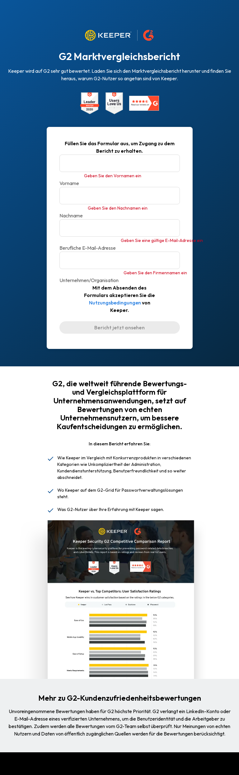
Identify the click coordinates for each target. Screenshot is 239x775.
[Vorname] (119, 163)
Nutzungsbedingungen (115, 302)
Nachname (71, 215)
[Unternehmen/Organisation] (119, 260)
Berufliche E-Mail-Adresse (87, 248)
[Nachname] (119, 195)
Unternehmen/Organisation (89, 280)
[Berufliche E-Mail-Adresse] (119, 228)
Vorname (69, 183)
